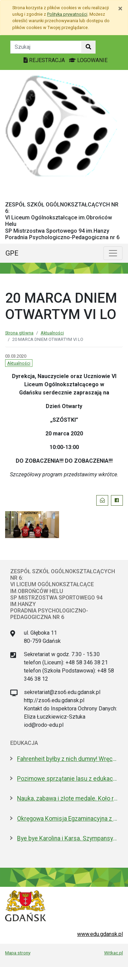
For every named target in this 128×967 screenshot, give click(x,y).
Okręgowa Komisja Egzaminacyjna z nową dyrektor (67, 818)
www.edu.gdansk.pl (100, 934)
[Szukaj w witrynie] (88, 47)
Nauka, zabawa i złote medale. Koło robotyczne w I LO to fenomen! (67, 798)
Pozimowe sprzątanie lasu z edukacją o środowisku (67, 778)
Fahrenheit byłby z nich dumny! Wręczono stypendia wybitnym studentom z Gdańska (67, 758)
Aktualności (52, 332)
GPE (11, 253)
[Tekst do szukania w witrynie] (46, 47)
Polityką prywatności (67, 14)
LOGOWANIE (88, 60)
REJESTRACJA (45, 60)
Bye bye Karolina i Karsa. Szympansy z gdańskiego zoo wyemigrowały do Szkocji (67, 838)
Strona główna (19, 332)
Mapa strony (17, 952)
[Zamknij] (120, 8)
